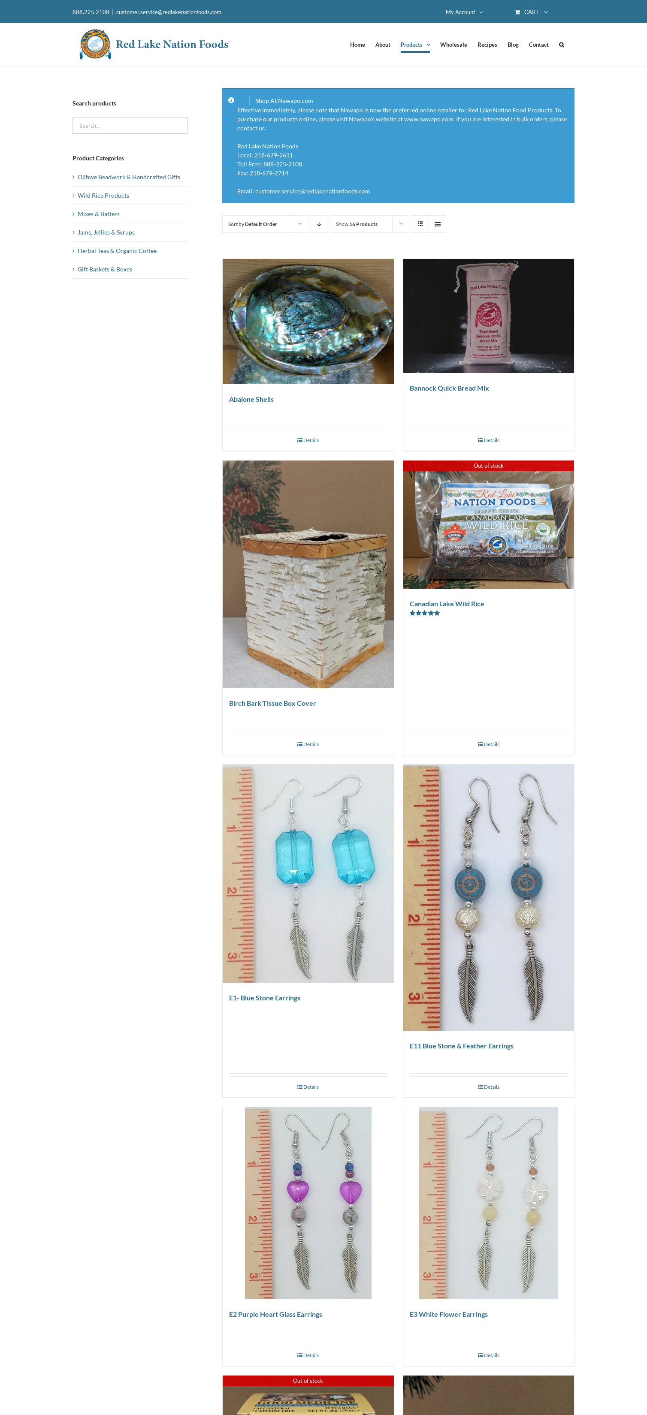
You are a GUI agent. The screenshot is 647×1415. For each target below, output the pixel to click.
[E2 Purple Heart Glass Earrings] (308, 1203)
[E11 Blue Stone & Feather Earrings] (488, 897)
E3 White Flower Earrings (449, 1314)
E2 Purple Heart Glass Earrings (275, 1314)
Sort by (252, 224)
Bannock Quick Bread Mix (449, 388)
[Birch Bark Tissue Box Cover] (308, 575)
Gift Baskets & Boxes (105, 269)
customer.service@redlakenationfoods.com (168, 12)
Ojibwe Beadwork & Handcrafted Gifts (129, 177)
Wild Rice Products (103, 195)
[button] (561, 44)
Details (311, 440)
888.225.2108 (91, 12)
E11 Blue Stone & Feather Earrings (462, 1046)
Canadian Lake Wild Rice (447, 603)
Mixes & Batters (99, 213)
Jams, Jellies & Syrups (106, 232)
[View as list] (437, 224)
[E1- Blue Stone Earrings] (308, 874)
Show (357, 224)
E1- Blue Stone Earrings (264, 998)
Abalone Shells (251, 399)
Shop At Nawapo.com (284, 100)
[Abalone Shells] (308, 321)
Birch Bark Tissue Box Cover (272, 703)
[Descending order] (319, 224)
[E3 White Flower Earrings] (488, 1203)
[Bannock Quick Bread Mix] (488, 316)
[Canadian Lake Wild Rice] (488, 525)
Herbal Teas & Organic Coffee (117, 250)
